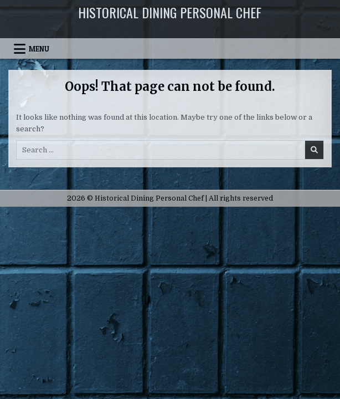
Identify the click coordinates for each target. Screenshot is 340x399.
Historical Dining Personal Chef (169, 12)
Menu (39, 48)
